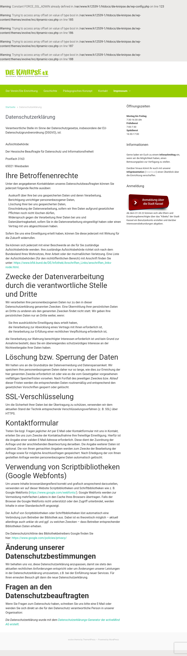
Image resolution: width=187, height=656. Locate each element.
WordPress (114, 639)
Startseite (10, 107)
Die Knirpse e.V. (75, 73)
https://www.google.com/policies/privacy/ (39, 538)
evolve (71, 639)
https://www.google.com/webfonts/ (53, 492)
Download (151, 171)
